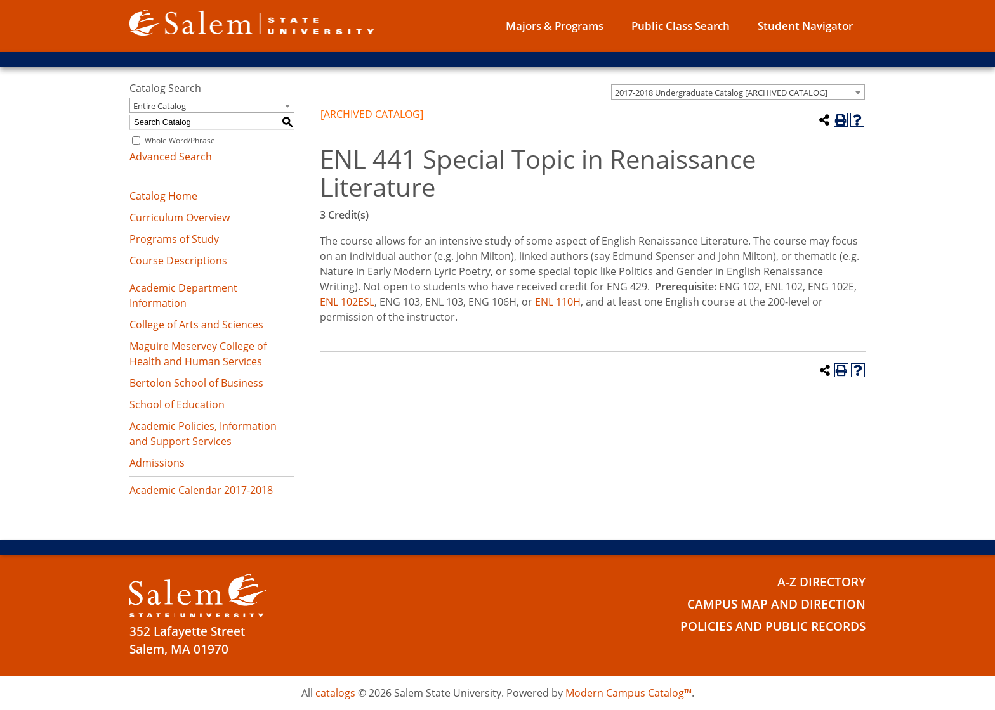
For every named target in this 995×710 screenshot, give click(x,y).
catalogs (335, 693)
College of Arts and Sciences (196, 325)
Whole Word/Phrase (180, 140)
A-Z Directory (821, 582)
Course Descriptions (178, 261)
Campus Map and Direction (776, 604)
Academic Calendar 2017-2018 (201, 490)
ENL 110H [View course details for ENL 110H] (558, 302)
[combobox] (738, 92)
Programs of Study (174, 239)
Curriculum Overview (179, 217)
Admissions (157, 463)
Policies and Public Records (773, 626)
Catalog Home (163, 196)
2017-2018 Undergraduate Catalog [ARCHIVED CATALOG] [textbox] (721, 92)
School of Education (177, 404)
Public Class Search (680, 25)
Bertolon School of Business (196, 383)
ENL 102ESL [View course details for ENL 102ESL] (347, 302)
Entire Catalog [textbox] (159, 106)
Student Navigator (805, 25)
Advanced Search (170, 157)
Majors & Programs (554, 25)
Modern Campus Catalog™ (628, 693)
